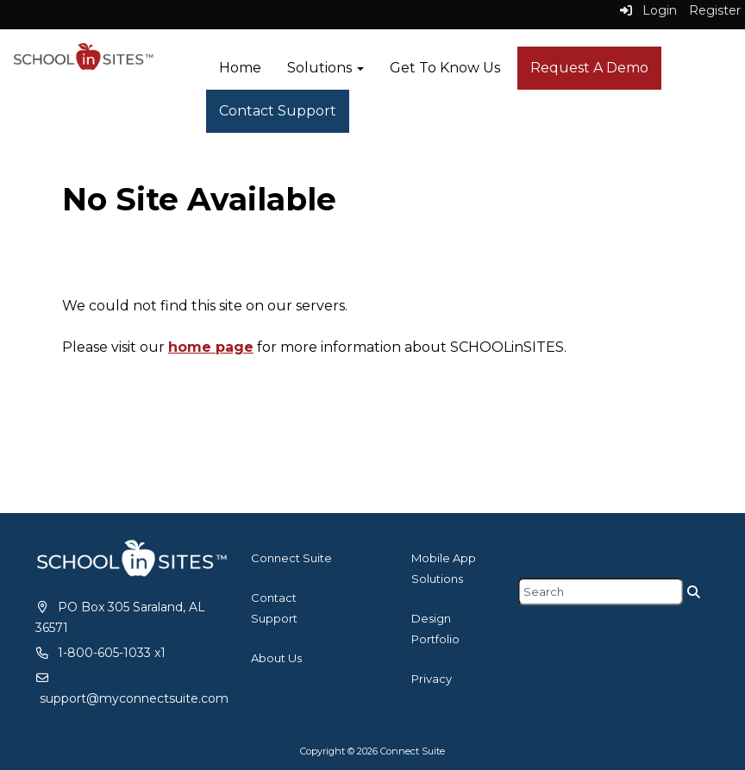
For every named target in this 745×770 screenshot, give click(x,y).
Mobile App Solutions (443, 568)
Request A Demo (589, 67)
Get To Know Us (445, 67)
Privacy (431, 678)
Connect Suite (291, 558)
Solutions (325, 67)
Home (240, 67)
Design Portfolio (435, 628)
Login (648, 10)
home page (211, 347)
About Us (276, 658)
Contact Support (277, 111)
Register (715, 10)
